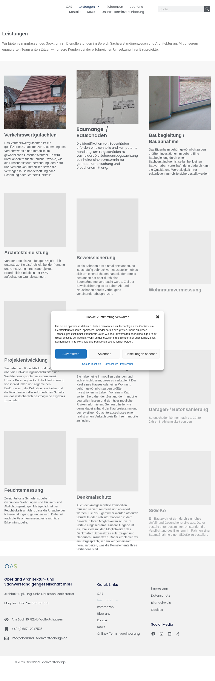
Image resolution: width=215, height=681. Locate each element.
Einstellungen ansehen (141, 354)
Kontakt (75, 12)
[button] (157, 317)
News (91, 12)
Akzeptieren (70, 354)
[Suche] (207, 9)
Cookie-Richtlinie (91, 364)
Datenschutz (111, 364)
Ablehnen (104, 354)
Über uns (136, 7)
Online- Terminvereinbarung (122, 12)
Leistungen (89, 6)
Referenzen (114, 7)
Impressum (126, 364)
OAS (69, 7)
